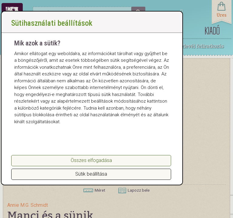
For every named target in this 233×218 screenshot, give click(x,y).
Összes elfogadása (91, 160)
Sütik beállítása (91, 174)
